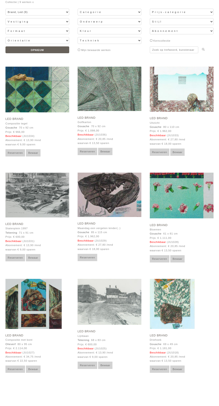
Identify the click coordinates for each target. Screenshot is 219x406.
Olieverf (10, 344)
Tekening (11, 232)
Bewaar (33, 152)
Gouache (11, 127)
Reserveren (15, 152)
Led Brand (14, 119)
